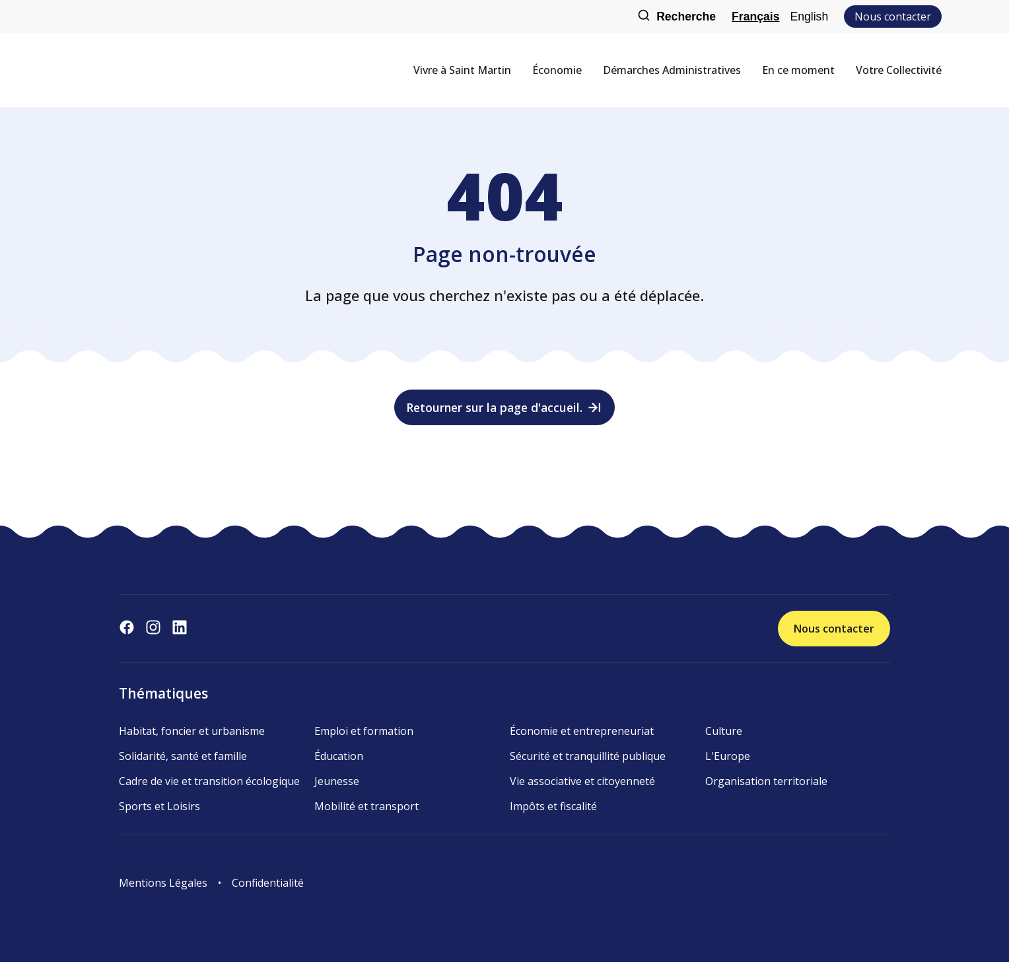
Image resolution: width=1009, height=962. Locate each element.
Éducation (338, 756)
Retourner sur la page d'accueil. (505, 407)
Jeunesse (336, 781)
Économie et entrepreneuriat (582, 731)
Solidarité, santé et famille (183, 756)
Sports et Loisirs (159, 806)
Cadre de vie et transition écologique (209, 781)
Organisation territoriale (766, 781)
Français (755, 16)
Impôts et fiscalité (553, 806)
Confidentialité (268, 883)
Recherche (676, 17)
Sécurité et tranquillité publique (588, 756)
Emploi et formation (363, 731)
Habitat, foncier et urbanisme (192, 731)
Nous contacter (892, 16)
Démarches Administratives (672, 70)
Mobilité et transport (366, 806)
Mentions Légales (163, 883)
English (809, 16)
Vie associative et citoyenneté (582, 781)
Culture (723, 731)
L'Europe (727, 756)
